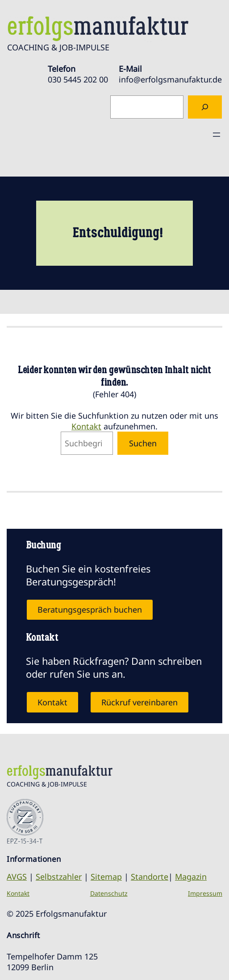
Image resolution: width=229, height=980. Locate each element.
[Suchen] (205, 107)
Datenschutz (109, 893)
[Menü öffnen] (216, 134)
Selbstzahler (59, 876)
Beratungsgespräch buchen (89, 609)
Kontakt (86, 426)
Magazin (191, 876)
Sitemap (106, 876)
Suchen (143, 443)
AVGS (17, 876)
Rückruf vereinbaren (139, 702)
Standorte (149, 876)
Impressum (205, 893)
